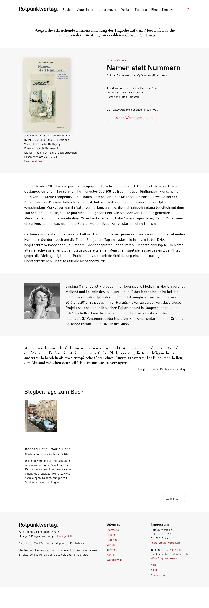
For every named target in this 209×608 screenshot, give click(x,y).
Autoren (112, 539)
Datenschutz (158, 575)
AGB (153, 565)
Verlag (125, 9)
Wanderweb (114, 559)
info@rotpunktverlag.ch (165, 542)
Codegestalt (64, 536)
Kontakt (167, 9)
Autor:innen (85, 9)
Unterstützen (107, 9)
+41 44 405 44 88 (171, 549)
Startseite (113, 529)
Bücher (67, 9)
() (188, 9)
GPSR (154, 570)
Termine (141, 9)
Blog (154, 9)
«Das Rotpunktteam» (164, 558)
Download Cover (34, 161)
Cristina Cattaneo (117, 60)
